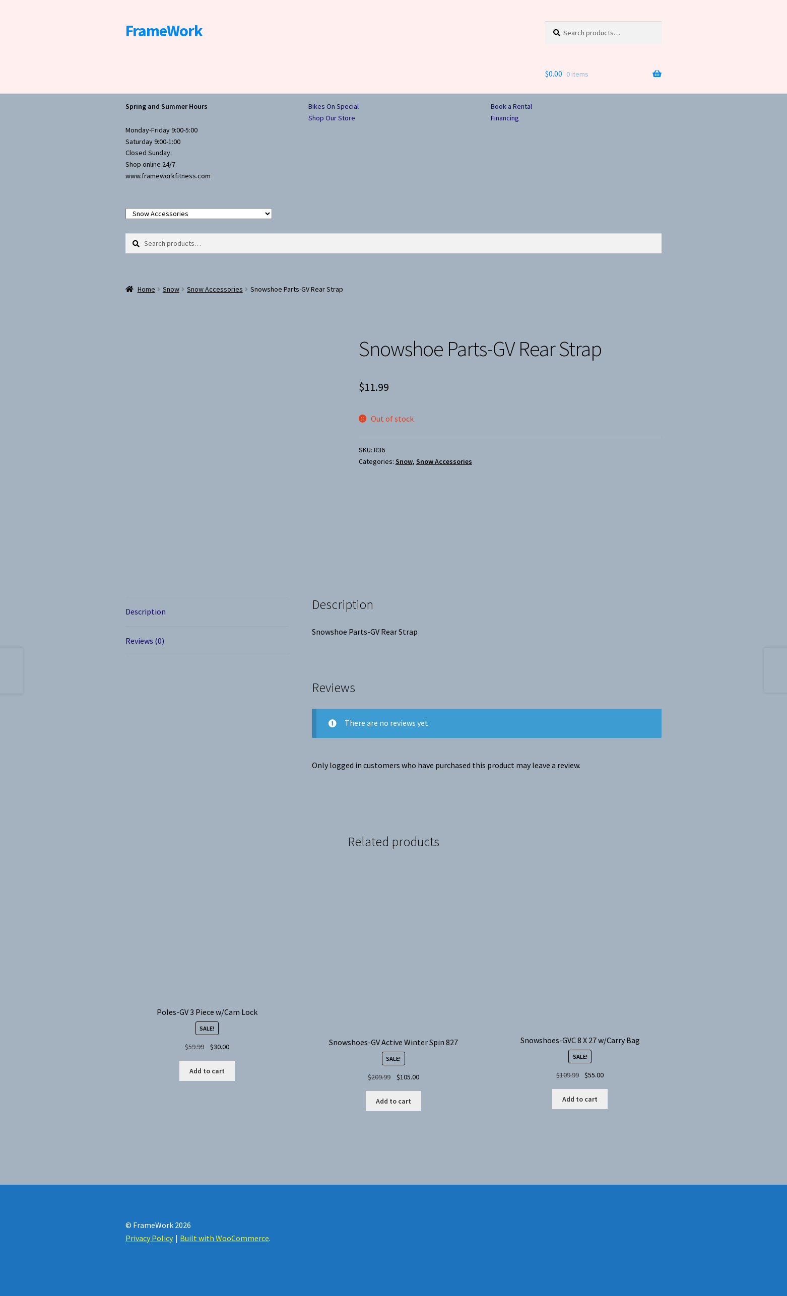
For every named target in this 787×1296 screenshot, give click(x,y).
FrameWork (164, 31)
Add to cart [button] (207, 1070)
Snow (171, 289)
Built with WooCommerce (224, 1238)
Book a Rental (511, 106)
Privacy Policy (149, 1238)
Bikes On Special (333, 106)
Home (146, 289)
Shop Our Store (331, 117)
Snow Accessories (215, 289)
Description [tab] (145, 611)
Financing (505, 117)
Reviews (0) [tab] (144, 641)
